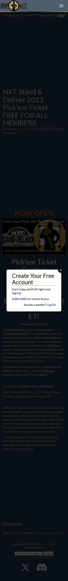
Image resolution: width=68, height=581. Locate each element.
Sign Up (16, 293)
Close (60, 270)
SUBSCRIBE (19, 299)
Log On (51, 304)
